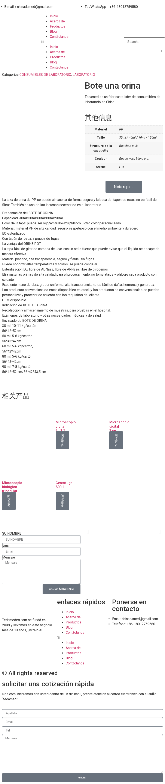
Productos (57, 26)
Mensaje (8, 557)
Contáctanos (59, 37)
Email (6, 545)
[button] (82, 41)
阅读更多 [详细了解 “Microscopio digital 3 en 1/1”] (116, 440)
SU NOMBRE (11, 533)
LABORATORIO (84, 75)
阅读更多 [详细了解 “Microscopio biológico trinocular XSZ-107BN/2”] (8, 501)
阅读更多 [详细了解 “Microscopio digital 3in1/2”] (62, 440)
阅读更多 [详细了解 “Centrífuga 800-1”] (62, 501)
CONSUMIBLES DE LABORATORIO (45, 75)
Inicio (54, 16)
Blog (53, 31)
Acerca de (57, 21)
